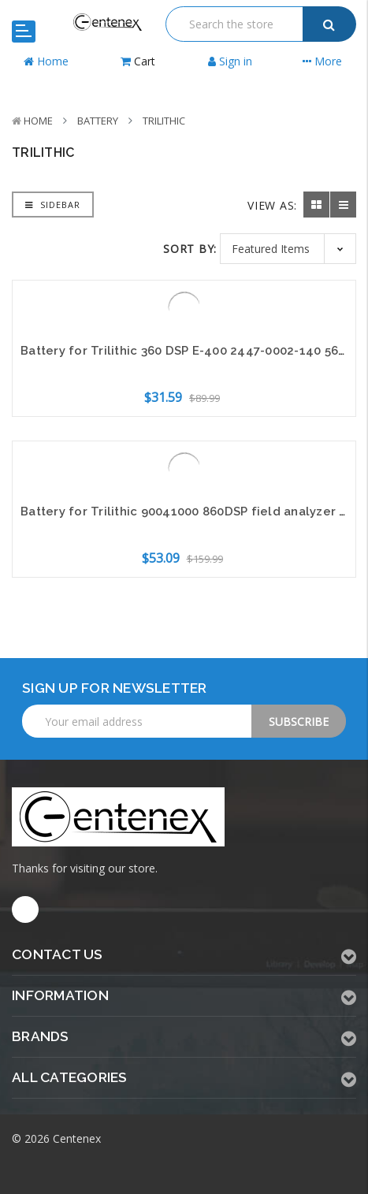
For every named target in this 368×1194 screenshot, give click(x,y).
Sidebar (52, 204)
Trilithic (164, 120)
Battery (97, 120)
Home (38, 120)
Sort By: (190, 248)
